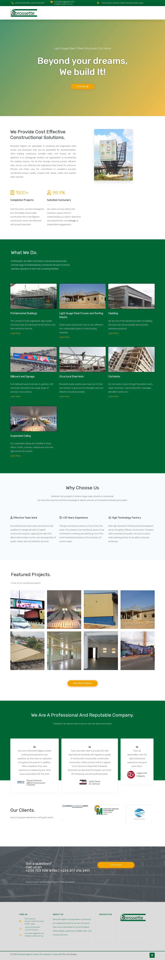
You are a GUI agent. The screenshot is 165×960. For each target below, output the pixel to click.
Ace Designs (72, 954)
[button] (62, 820)
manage (72, 220)
